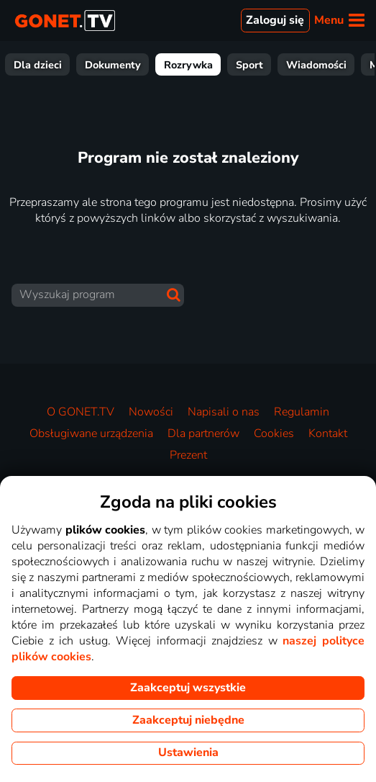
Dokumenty (301, 65)
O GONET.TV (80, 412)
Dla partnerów (203, 433)
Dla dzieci (226, 65)
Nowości (151, 412)
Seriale (162, 65)
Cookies (274, 433)
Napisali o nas (224, 412)
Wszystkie (46, 65)
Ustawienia (188, 752)
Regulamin (301, 412)
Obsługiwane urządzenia (91, 433)
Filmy (107, 65)
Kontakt (327, 433)
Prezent (188, 455)
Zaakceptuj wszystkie (188, 688)
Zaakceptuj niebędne (188, 720)
